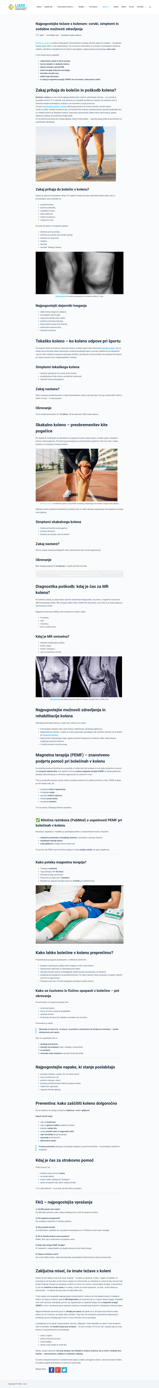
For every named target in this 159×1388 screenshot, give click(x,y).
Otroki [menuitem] (115, 7)
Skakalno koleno (46, 503)
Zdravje (78, 35)
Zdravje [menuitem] (106, 7)
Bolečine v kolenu (68, 35)
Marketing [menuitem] (50, 7)
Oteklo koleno (60, 296)
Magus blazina (83, 941)
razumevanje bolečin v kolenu (54, 106)
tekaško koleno (108, 348)
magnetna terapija (50, 735)
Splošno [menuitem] (141, 7)
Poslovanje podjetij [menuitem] (67, 7)
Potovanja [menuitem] (94, 7)
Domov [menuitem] (39, 7)
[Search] (150, 7)
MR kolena (54, 699)
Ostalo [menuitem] (131, 7)
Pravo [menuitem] (123, 7)
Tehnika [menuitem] (82, 7)
